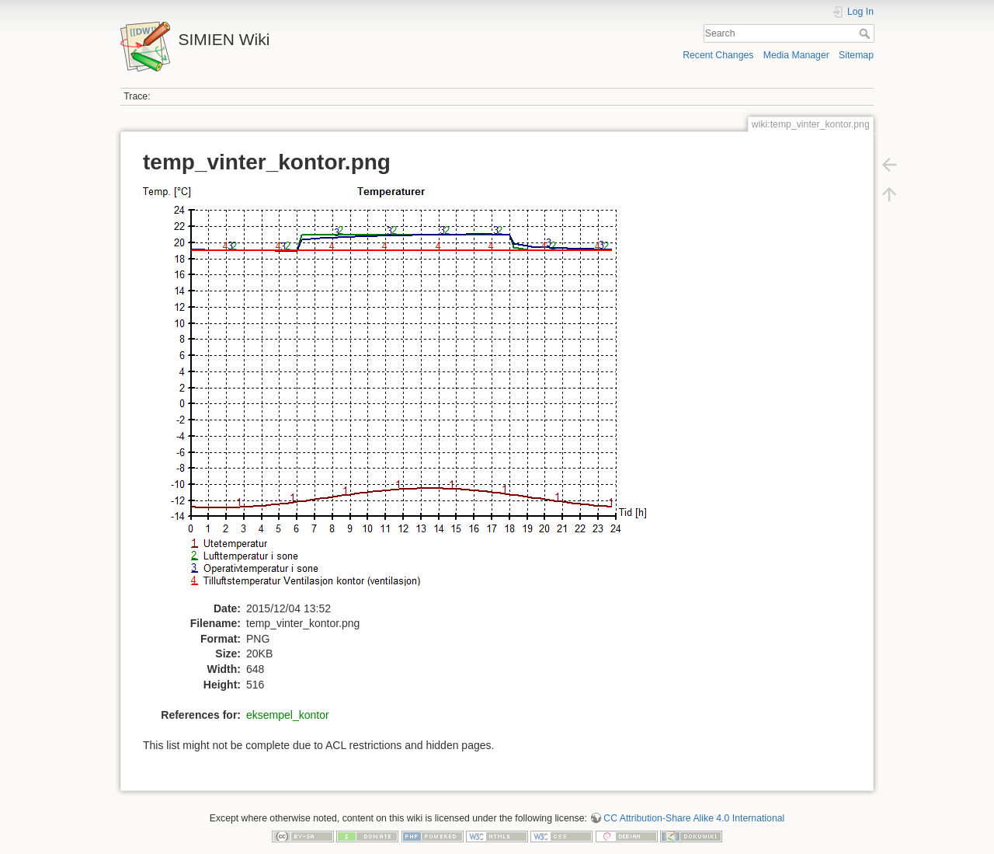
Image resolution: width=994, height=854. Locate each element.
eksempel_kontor (287, 715)
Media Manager (796, 55)
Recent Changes (718, 55)
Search (866, 33)
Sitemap (856, 55)
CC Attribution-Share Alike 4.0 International (693, 818)
